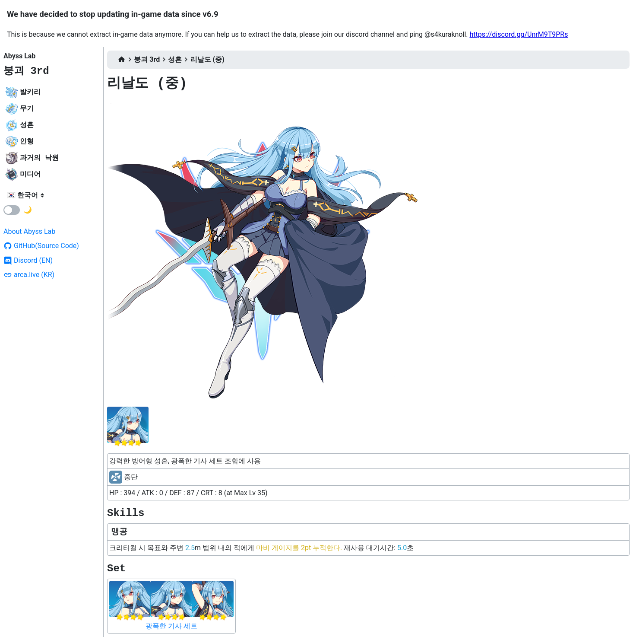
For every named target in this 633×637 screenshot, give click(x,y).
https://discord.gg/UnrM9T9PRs (518, 34)
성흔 (175, 59)
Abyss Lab (19, 56)
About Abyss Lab (29, 231)
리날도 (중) (207, 59)
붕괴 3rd (26, 71)
